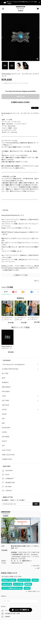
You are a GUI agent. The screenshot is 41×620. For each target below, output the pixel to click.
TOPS (4, 396)
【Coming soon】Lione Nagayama (13, 364)
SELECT (4, 441)
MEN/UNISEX (6, 387)
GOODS (4, 432)
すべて (6, 292)
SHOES (4, 414)
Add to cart (20, 96)
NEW (3, 378)
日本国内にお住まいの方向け (20, 102)
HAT (3, 418)
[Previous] (2, 37)
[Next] (39, 37)
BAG (3, 423)
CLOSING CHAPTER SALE (10, 369)
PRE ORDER (6, 391)
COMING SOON (7, 459)
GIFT (3, 445)
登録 (36, 504)
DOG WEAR (5, 436)
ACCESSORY (6, 427)
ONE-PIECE (5, 405)
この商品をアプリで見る (20, 275)
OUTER (4, 409)
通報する (36, 280)
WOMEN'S (5, 382)
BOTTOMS (5, 400)
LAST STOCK (6, 450)
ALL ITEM (5, 373)
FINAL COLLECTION (8, 455)
